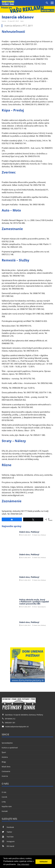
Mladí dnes (6, 767)
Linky (4, 802)
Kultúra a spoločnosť (10, 748)
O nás (4, 792)
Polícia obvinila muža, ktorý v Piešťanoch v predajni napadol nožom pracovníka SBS (34, 601)
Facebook (8, 827)
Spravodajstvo (7, 743)
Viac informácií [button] (23, 864)
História (5, 757)
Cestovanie (6, 771)
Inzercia (5, 776)
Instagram (8, 841)
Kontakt (5, 811)
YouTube (8, 837)
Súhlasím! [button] (44, 862)
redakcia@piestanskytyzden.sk (17, 726)
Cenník (4, 797)
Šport (4, 752)
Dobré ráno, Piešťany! (29, 532)
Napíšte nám (7, 806)
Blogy (4, 762)
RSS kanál (8, 846)
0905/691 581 (10, 722)
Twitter (7, 832)
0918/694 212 (10, 719)
